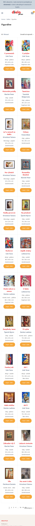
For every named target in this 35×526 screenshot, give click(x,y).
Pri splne (26, 329)
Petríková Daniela (9, 484)
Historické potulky (9, 91)
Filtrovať (5, 34)
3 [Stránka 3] (13, 507)
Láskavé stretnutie (25, 443)
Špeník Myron (26, 216)
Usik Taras (9, 56)
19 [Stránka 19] (23, 507)
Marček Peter (9, 94)
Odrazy (26, 132)
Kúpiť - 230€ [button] (9, 150)
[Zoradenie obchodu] (26, 34)
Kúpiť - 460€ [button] (25, 306)
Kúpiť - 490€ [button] (25, 150)
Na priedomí (25, 213)
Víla (9, 481)
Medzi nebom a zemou (9, 290)
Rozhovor (9, 251)
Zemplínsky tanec (9, 329)
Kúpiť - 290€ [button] (9, 383)
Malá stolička (9, 405)
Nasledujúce (28, 508)
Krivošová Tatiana (9, 137)
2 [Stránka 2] (11, 507)
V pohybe (25, 53)
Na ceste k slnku (26, 481)
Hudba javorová (9, 213)
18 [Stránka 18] (20, 507)
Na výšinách (9, 172)
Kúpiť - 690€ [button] (9, 69)
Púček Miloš (26, 135)
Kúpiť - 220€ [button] (25, 109)
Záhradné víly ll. (9, 443)
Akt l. (26, 367)
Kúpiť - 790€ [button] (9, 306)
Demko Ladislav (9, 294)
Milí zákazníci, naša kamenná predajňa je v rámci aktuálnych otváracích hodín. (17, 4)
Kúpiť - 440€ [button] (25, 383)
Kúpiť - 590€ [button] (9, 497)
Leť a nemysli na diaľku (9, 133)
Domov (3, 19)
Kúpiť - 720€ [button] (9, 459)
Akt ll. (26, 405)
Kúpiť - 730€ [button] (9, 109)
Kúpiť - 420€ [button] (9, 344)
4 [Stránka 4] (15, 507)
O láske (26, 289)
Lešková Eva (25, 254)
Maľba (8, 19)
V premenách (9, 53)
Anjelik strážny (25, 251)
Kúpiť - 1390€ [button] (26, 459)
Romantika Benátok (26, 173)
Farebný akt (9, 367)
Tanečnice (25, 91)
